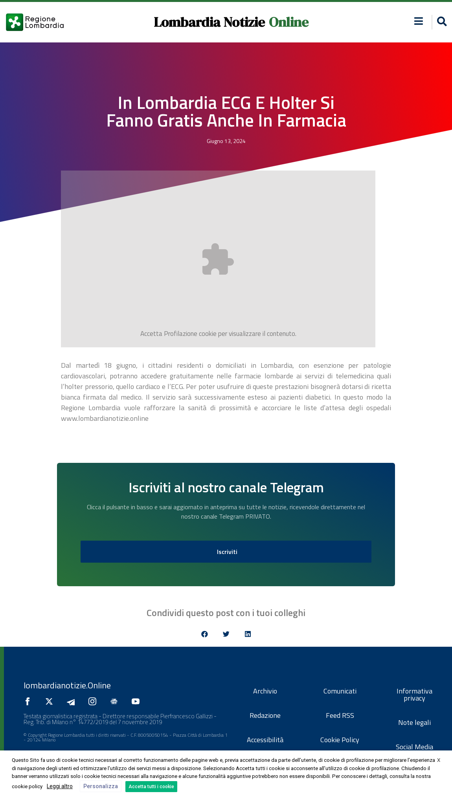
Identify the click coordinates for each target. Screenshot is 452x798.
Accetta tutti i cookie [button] (151, 786)
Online (289, 22)
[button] (441, 22)
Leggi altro (60, 786)
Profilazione (180, 333)
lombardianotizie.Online (67, 685)
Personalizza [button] (100, 786)
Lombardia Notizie (209, 22)
